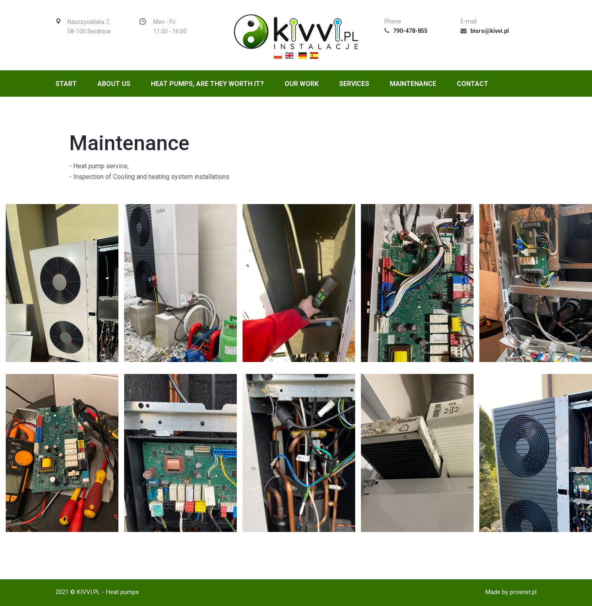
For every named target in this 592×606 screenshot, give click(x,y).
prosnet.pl (523, 592)
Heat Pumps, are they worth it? (207, 84)
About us (113, 84)
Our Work (301, 84)
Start (66, 84)
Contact (472, 84)
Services (354, 84)
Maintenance (413, 84)
